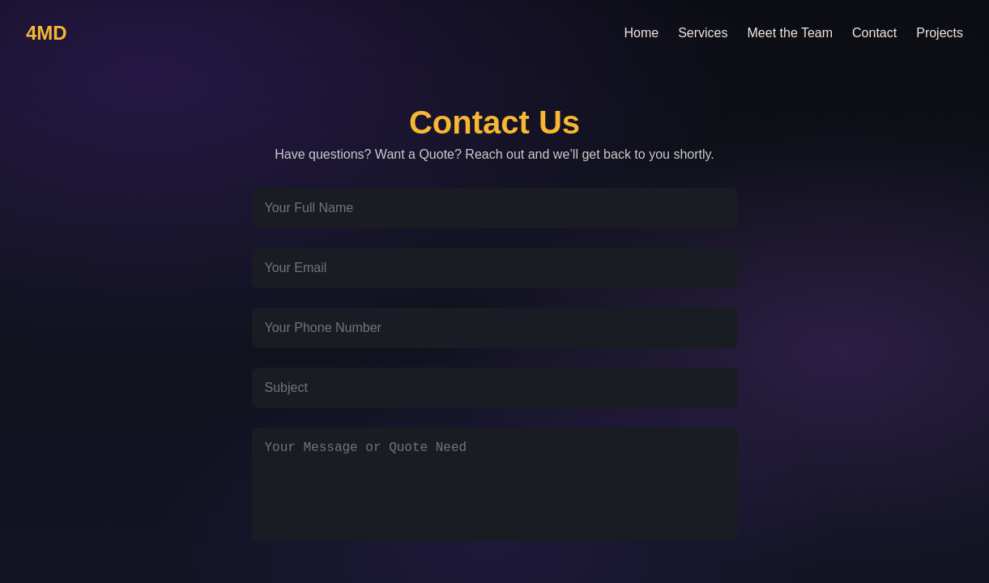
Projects (939, 33)
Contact (874, 33)
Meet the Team (790, 33)
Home (641, 33)
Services (702, 33)
